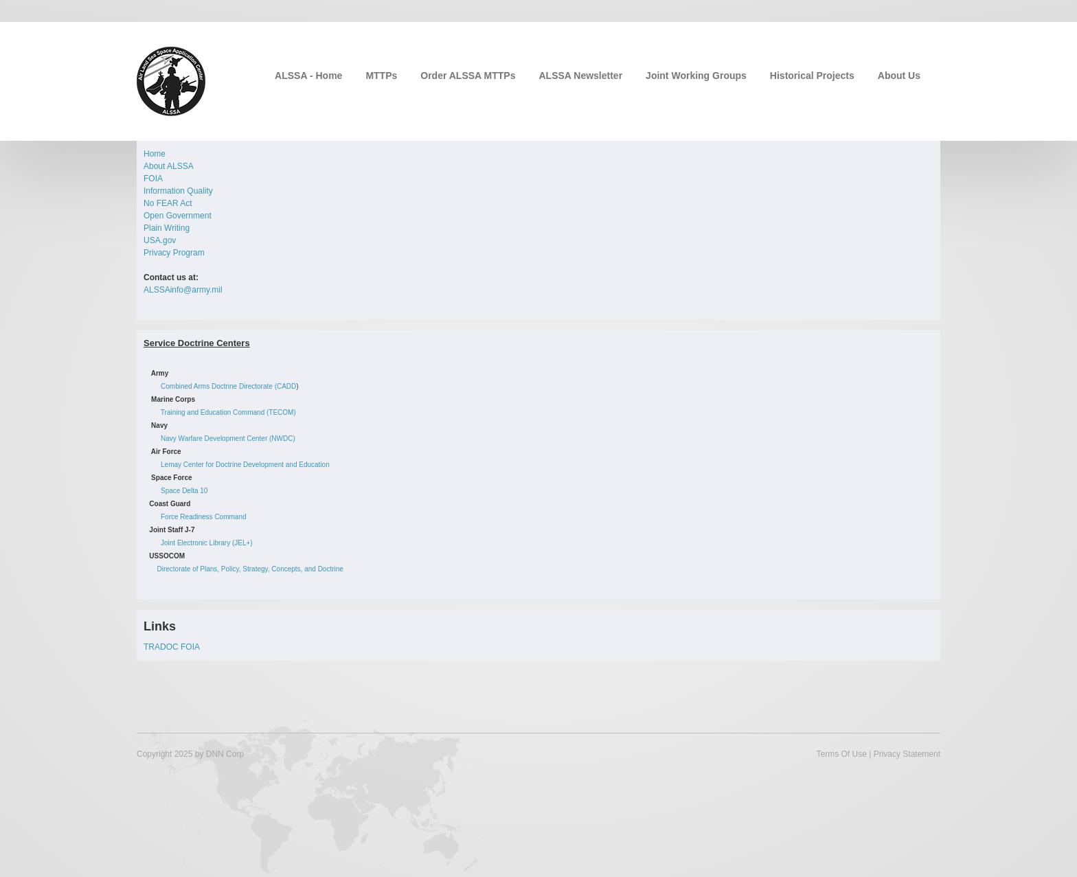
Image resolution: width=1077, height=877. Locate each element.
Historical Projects (812, 75)
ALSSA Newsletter (580, 75)
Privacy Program (174, 253)
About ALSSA (169, 166)
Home (155, 154)
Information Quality (178, 191)
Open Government (178, 215)
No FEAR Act (168, 203)
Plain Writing (167, 228)
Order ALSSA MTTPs (467, 75)
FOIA (153, 178)
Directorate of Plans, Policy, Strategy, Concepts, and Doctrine (250, 569)
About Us (899, 75)
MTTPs (381, 75)
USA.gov (160, 240)
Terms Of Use (841, 754)
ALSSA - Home (308, 75)
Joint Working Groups (696, 75)
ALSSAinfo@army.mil (183, 290)
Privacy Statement (907, 754)
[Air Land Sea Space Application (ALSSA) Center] (171, 80)
